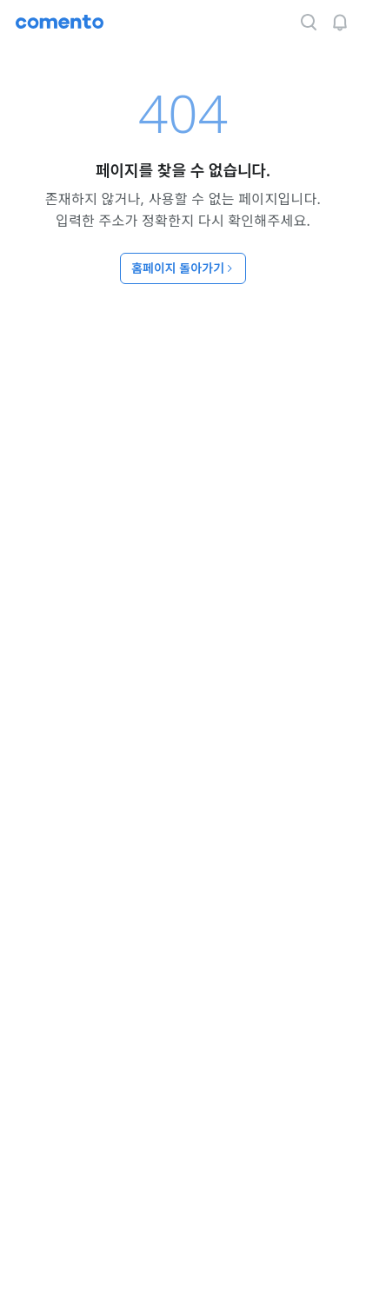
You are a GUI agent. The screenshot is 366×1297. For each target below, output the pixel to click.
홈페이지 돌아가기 (183, 268)
